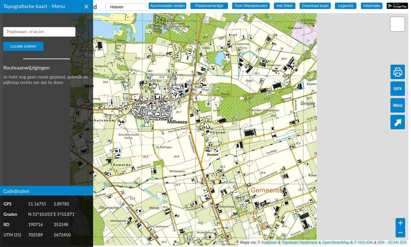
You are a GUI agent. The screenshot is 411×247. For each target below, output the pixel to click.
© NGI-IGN (363, 242)
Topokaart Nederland (299, 242)
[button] (397, 24)
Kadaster (269, 242)
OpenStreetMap (335, 242)
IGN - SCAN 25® (392, 242)
